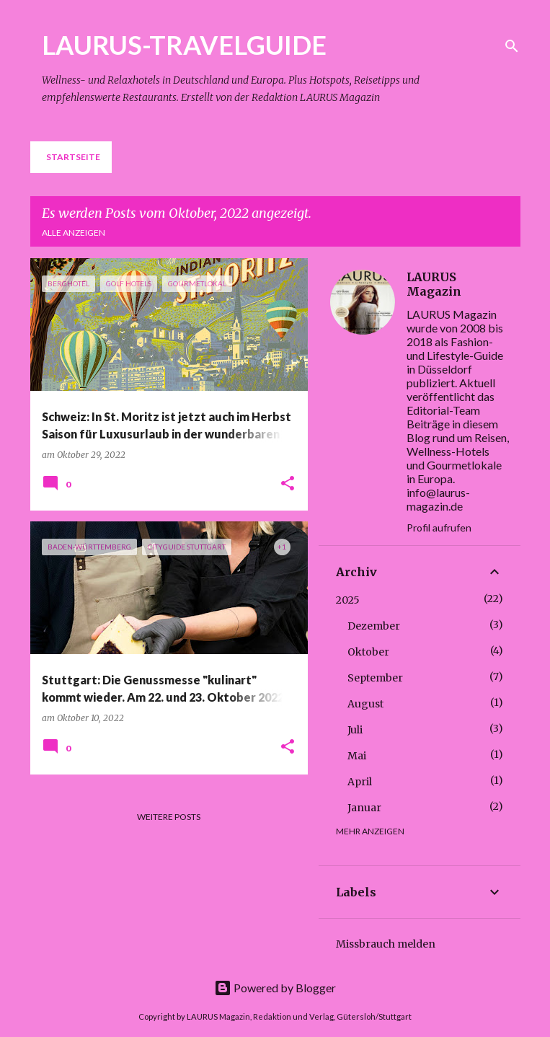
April (359, 781)
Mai (356, 755)
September (375, 677)
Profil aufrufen (439, 527)
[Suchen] (511, 46)
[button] (287, 484)
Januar (364, 807)
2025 (348, 599)
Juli (355, 729)
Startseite (73, 156)
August (365, 703)
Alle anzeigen (73, 232)
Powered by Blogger (275, 987)
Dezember (373, 625)
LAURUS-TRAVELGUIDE (184, 45)
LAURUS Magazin (434, 284)
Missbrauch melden (385, 943)
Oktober (368, 651)
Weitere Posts (168, 816)
